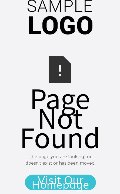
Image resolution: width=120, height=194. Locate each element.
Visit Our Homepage (60, 182)
